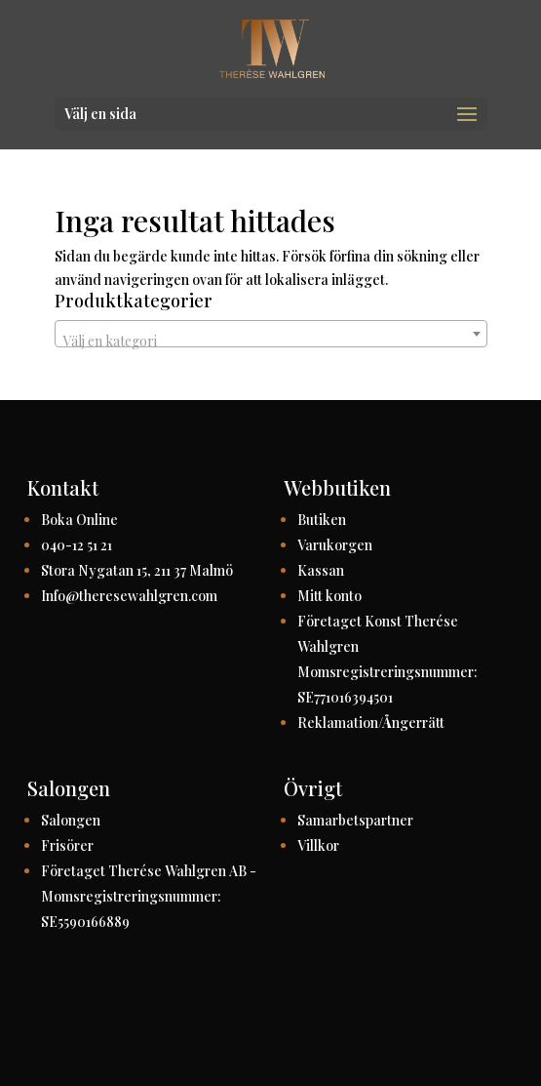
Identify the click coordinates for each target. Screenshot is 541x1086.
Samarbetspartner (355, 820)
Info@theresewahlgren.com (129, 595)
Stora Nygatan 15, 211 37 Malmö (137, 570)
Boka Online (79, 519)
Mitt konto (329, 595)
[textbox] (271, 341)
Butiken (321, 519)
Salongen (70, 820)
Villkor (318, 845)
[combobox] (271, 333)
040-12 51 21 (76, 545)
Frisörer (67, 845)
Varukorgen (334, 545)
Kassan (320, 570)
